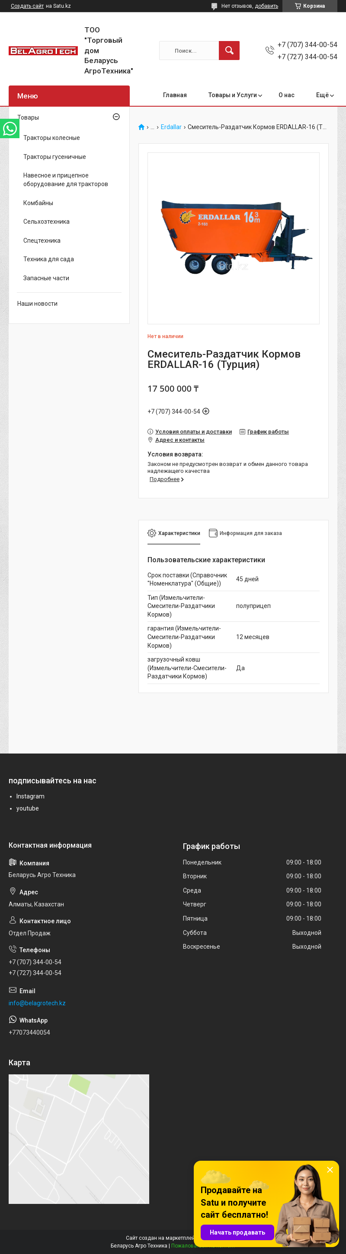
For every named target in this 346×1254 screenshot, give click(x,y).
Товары (28, 117)
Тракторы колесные (51, 137)
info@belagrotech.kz (37, 1003)
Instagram (30, 796)
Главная (175, 95)
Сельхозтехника (46, 221)
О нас (287, 95)
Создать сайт (27, 6)
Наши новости (37, 303)
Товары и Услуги (232, 95)
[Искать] (229, 50)
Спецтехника (42, 240)
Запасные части (46, 278)
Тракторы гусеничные (54, 156)
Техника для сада (48, 259)
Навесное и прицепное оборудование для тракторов (65, 179)
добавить (266, 6)
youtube (27, 808)
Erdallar (171, 127)
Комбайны (38, 203)
